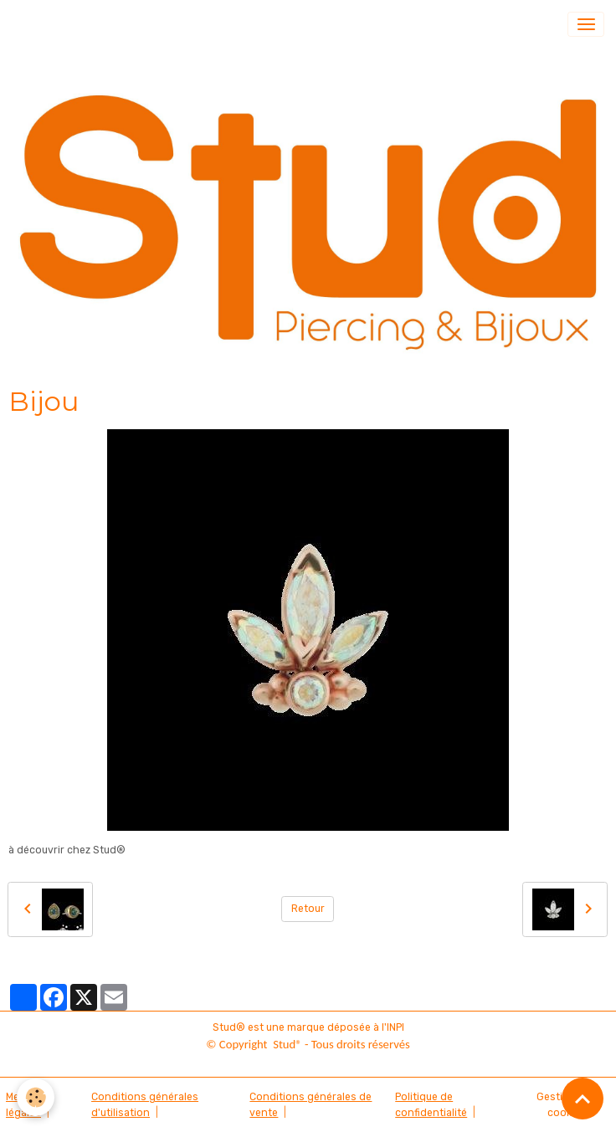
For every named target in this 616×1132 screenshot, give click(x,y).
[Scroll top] (582, 1098)
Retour (308, 908)
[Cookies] (35, 1097)
